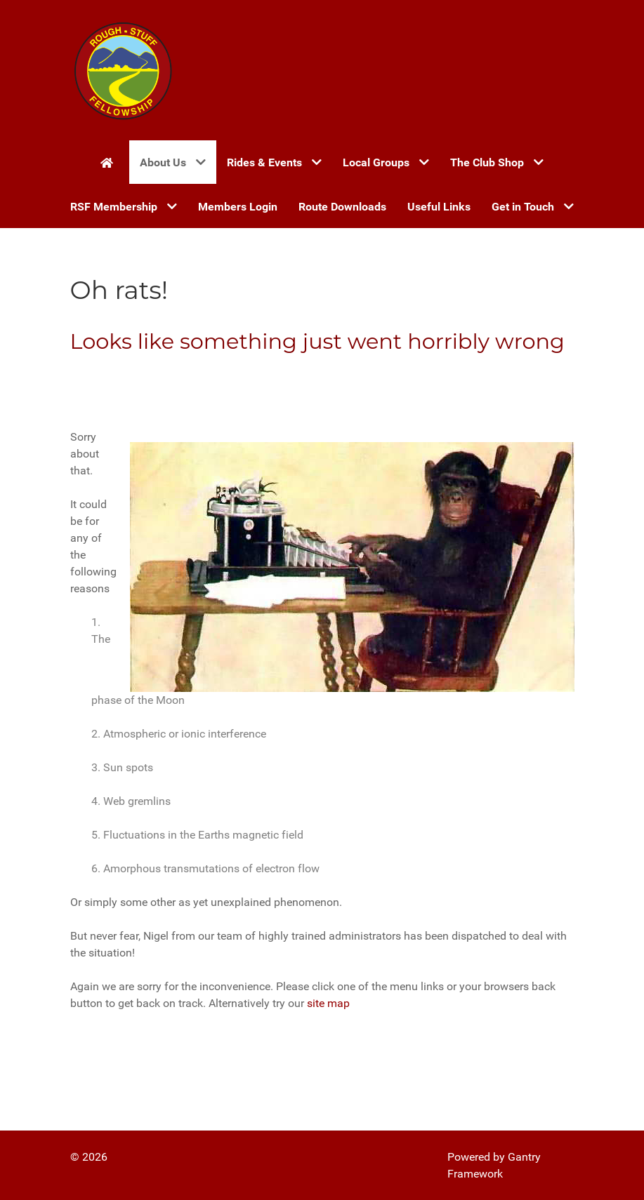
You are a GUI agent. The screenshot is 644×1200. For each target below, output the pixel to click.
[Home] (109, 162)
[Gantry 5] (123, 70)
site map (328, 1003)
